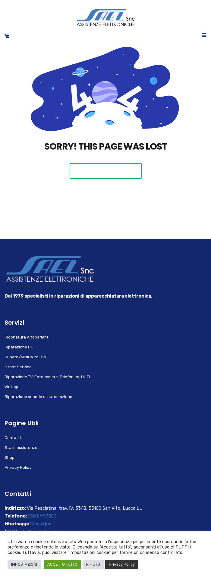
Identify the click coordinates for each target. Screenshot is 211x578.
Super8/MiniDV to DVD (26, 356)
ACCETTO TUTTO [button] (62, 564)
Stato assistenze (21, 447)
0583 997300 (42, 516)
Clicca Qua (40, 524)
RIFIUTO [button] (93, 564)
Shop (9, 457)
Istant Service (18, 366)
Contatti (13, 437)
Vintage (12, 386)
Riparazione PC (19, 347)
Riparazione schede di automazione (38, 396)
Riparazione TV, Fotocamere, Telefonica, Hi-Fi (47, 376)
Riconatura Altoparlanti (27, 337)
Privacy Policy (18, 467)
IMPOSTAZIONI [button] (24, 564)
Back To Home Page (106, 171)
